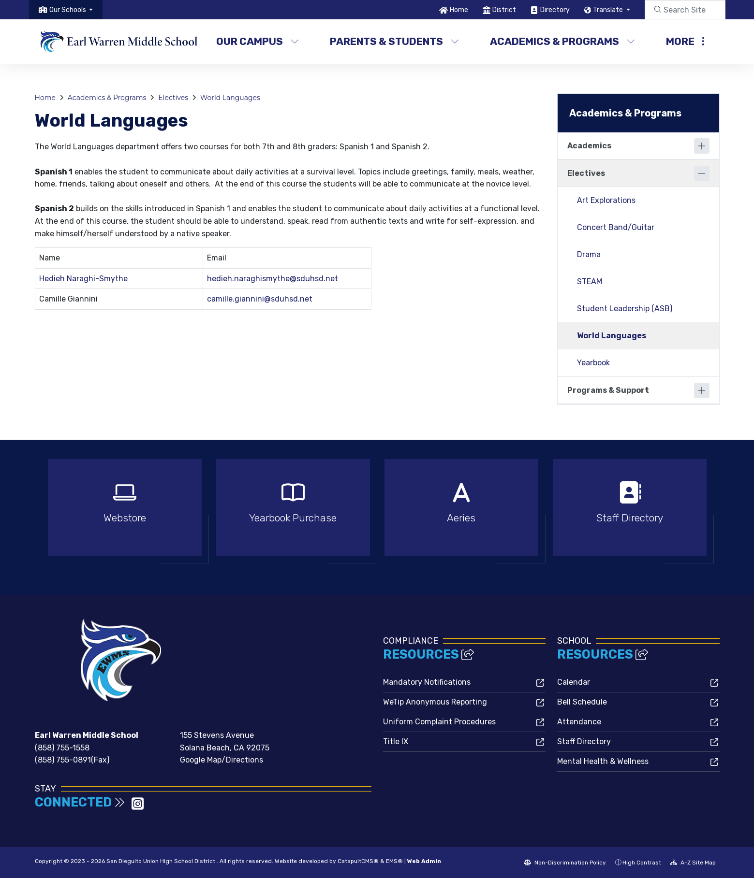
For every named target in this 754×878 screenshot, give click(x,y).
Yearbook (593, 362)
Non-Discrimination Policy (565, 862)
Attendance (579, 721)
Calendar (573, 682)
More (685, 41)
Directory (555, 10)
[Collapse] (702, 173)
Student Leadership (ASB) (624, 308)
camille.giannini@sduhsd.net (259, 298)
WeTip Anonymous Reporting (435, 701)
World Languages (230, 97)
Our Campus (257, 41)
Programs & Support (608, 390)
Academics (589, 145)
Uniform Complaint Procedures (439, 721)
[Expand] (702, 146)
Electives (173, 97)
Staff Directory (584, 741)
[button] (71, 10)
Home (459, 10)
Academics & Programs (561, 41)
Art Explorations (606, 200)
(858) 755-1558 (62, 747)
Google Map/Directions (221, 759)
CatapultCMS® (358, 861)
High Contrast (641, 862)
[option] (125, 511)
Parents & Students (394, 41)
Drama (589, 254)
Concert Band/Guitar (615, 227)
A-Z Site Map (693, 862)
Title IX (395, 741)
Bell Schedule (582, 701)
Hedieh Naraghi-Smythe (83, 278)
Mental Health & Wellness (603, 761)
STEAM (589, 281)
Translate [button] (608, 10)
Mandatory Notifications (427, 682)
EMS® (394, 861)
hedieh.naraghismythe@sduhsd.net (272, 278)
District (504, 10)
